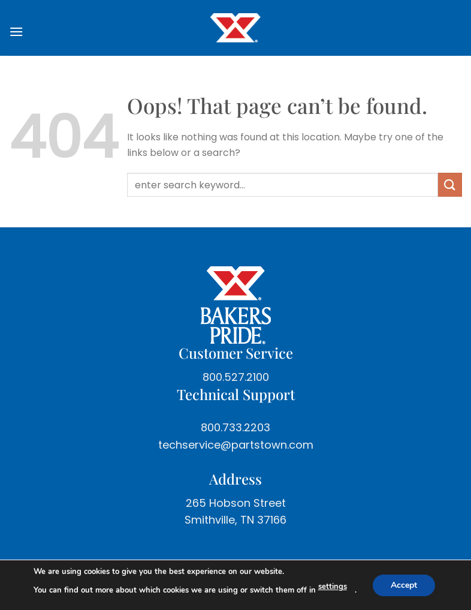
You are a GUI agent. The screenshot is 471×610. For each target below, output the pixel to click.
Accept (404, 584)
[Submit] (450, 184)
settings (332, 586)
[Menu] (21, 31)
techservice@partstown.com (235, 444)
